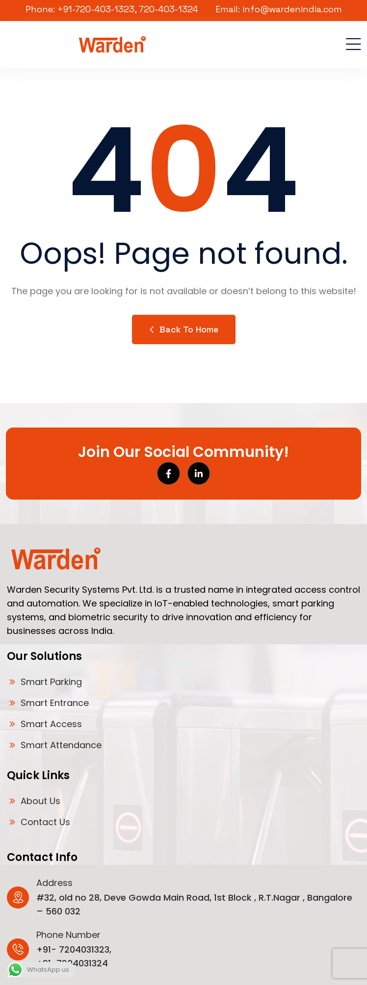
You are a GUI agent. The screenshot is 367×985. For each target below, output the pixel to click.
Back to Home (183, 329)
